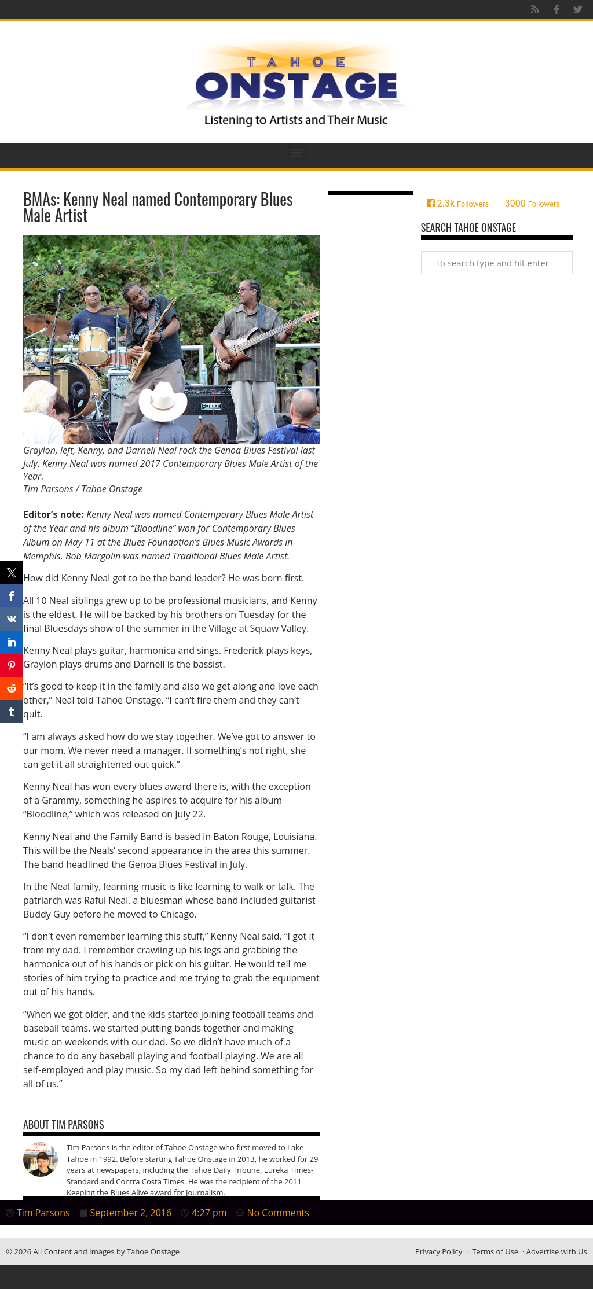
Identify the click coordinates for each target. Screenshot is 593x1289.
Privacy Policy (438, 1251)
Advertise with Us (556, 1251)
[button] (296, 152)
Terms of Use (495, 1251)
